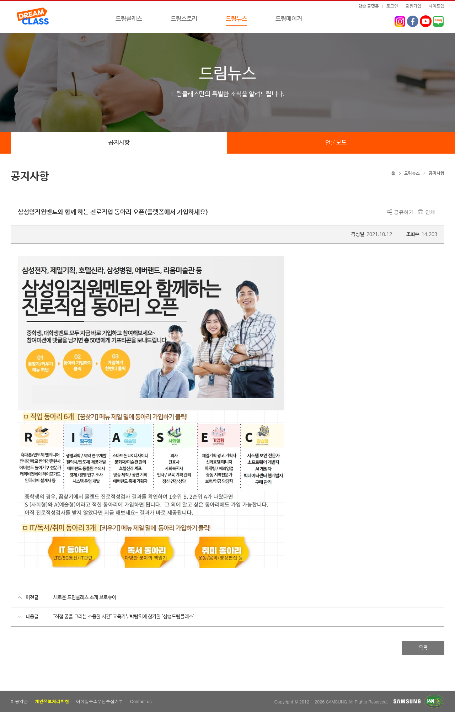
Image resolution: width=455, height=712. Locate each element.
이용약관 (19, 701)
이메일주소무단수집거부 (99, 701)
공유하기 (404, 212)
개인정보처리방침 (52, 701)
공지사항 (119, 142)
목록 (423, 648)
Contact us (141, 701)
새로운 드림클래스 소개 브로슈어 (84, 597)
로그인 (392, 6)
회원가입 (413, 6)
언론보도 (336, 142)
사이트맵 (436, 6)
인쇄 (430, 212)
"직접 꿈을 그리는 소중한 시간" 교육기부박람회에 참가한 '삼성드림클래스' (123, 617)
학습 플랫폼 (368, 6)
